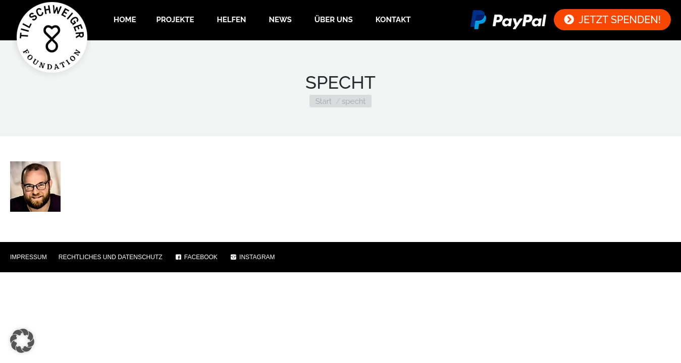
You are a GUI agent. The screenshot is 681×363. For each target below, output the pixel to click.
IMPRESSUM (28, 257)
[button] (22, 341)
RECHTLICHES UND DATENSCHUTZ (111, 257)
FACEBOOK (196, 257)
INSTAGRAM (252, 257)
